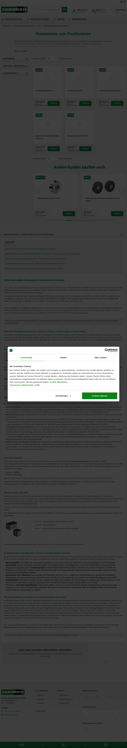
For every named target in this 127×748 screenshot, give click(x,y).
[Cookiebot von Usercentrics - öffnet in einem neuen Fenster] (106, 350)
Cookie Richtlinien (58, 382)
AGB (37, 385)
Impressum (15, 385)
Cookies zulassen (100, 396)
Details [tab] (63, 357)
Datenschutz (27, 385)
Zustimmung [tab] (26, 357)
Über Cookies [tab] (101, 357)
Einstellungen (63, 396)
